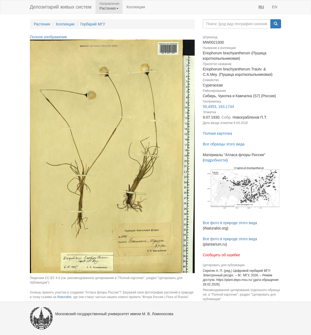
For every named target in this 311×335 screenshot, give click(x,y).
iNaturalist (64, 297)
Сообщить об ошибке (221, 255)
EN (274, 7)
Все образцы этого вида (223, 144)
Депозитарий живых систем (60, 7)
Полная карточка (217, 133)
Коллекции (135, 7)
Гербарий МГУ (92, 24)
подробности (215, 160)
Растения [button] (108, 8)
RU (261, 7)
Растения (42, 24)
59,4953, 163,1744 (218, 106)
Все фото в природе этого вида (230, 223)
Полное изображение (48, 37)
